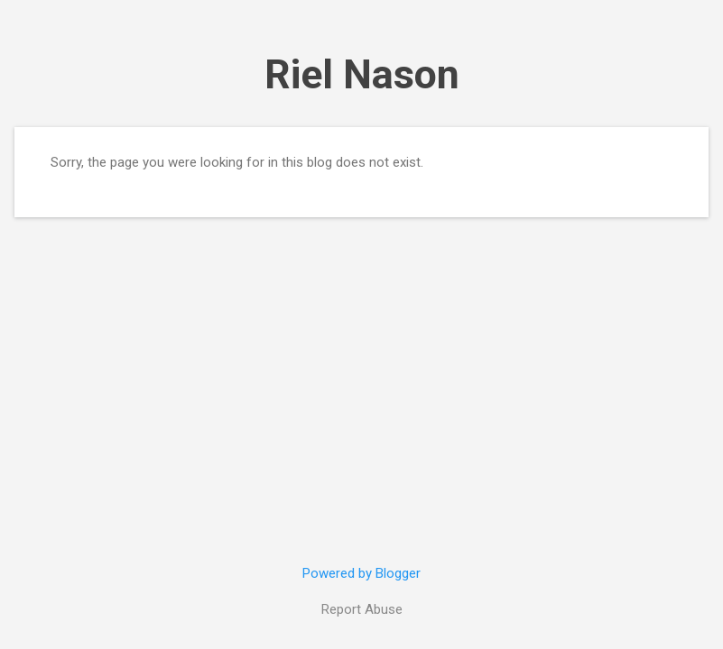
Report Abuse (362, 609)
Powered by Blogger (361, 573)
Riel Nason (361, 74)
